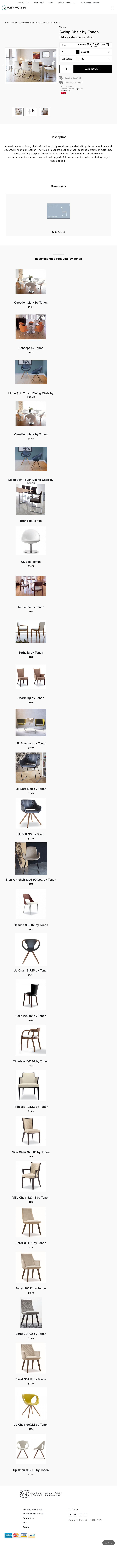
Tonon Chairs (55, 22)
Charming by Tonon (31, 698)
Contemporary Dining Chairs (29, 22)
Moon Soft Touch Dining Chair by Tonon (30, 395)
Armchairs (14, 22)
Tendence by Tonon (30, 607)
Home (7, 22)
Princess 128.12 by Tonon (31, 1106)
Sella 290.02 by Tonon (31, 1016)
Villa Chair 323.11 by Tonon (30, 1197)
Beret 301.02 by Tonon (30, 1334)
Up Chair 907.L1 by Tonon (30, 1424)
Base (86, 52)
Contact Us (28, 1518)
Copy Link (79, 89)
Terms (26, 1527)
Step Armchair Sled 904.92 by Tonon (31, 879)
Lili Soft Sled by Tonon (30, 789)
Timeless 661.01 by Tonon (31, 1061)
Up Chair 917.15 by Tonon (31, 970)
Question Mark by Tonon (31, 302)
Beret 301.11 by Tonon (31, 1288)
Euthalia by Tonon (31, 652)
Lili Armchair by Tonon (31, 743)
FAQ (25, 1523)
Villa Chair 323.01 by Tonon (31, 1152)
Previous (3, 65)
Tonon (62, 27)
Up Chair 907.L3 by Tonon (31, 1470)
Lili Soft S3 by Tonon (31, 834)
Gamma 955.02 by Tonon (31, 925)
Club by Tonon (31, 561)
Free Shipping (23, 2)
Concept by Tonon (30, 348)
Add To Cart (93, 69)
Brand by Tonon (31, 520)
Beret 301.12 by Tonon (31, 1379)
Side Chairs (45, 22)
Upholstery (86, 59)
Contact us (65, 91)
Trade (51, 2)
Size (87, 45)
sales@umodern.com (67, 2)
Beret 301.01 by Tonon (31, 1243)
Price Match (39, 2)
